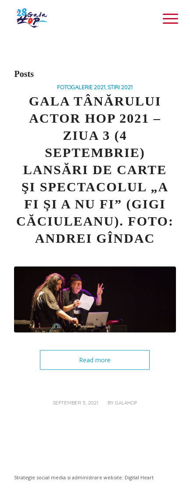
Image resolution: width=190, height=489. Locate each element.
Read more (95, 360)
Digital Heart (139, 477)
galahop (126, 403)
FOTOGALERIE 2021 (81, 87)
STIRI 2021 (120, 87)
